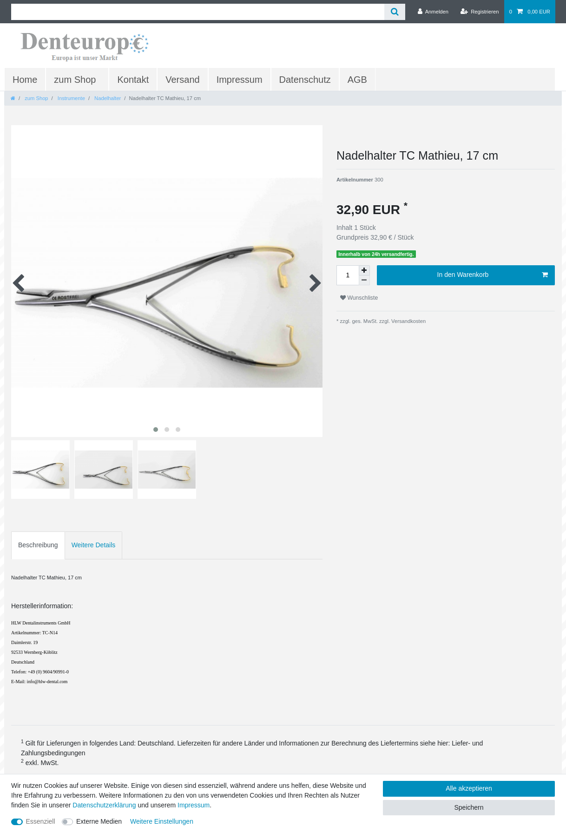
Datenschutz (305, 79)
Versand (182, 79)
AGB (357, 79)
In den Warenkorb (492, 275)
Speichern (468, 807)
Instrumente (70, 98)
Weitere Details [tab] (94, 545)
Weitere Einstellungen (161, 821)
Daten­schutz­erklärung (104, 805)
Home (25, 79)
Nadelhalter (107, 98)
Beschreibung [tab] (38, 545)
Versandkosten (408, 321)
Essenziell (40, 821)
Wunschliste (359, 298)
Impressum (240, 79)
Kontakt (133, 79)
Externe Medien (99, 821)
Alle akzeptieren (469, 788)
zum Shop (75, 79)
